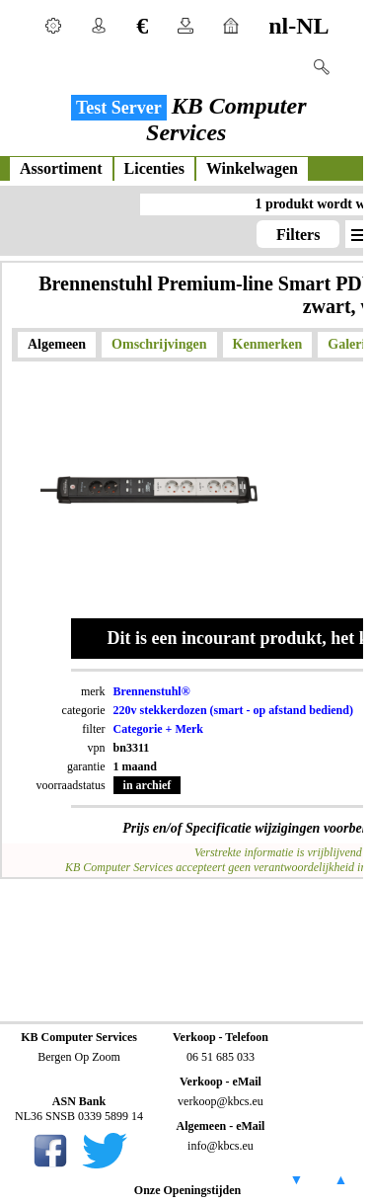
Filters (298, 234)
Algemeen (57, 344)
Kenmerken (268, 344)
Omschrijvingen (158, 344)
